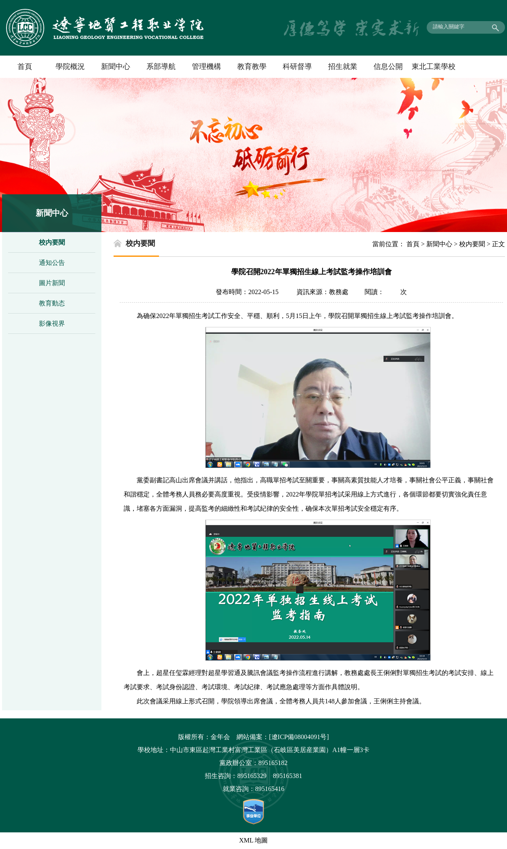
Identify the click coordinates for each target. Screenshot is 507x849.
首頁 (24, 66)
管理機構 (206, 66)
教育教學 (251, 66)
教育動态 (52, 303)
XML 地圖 (253, 840)
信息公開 (388, 66)
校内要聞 (52, 242)
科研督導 (297, 66)
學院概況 (70, 66)
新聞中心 (115, 66)
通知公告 (52, 262)
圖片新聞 (52, 282)
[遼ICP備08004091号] (299, 736)
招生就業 (342, 66)
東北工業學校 (433, 66)
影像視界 (52, 323)
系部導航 (161, 66)
